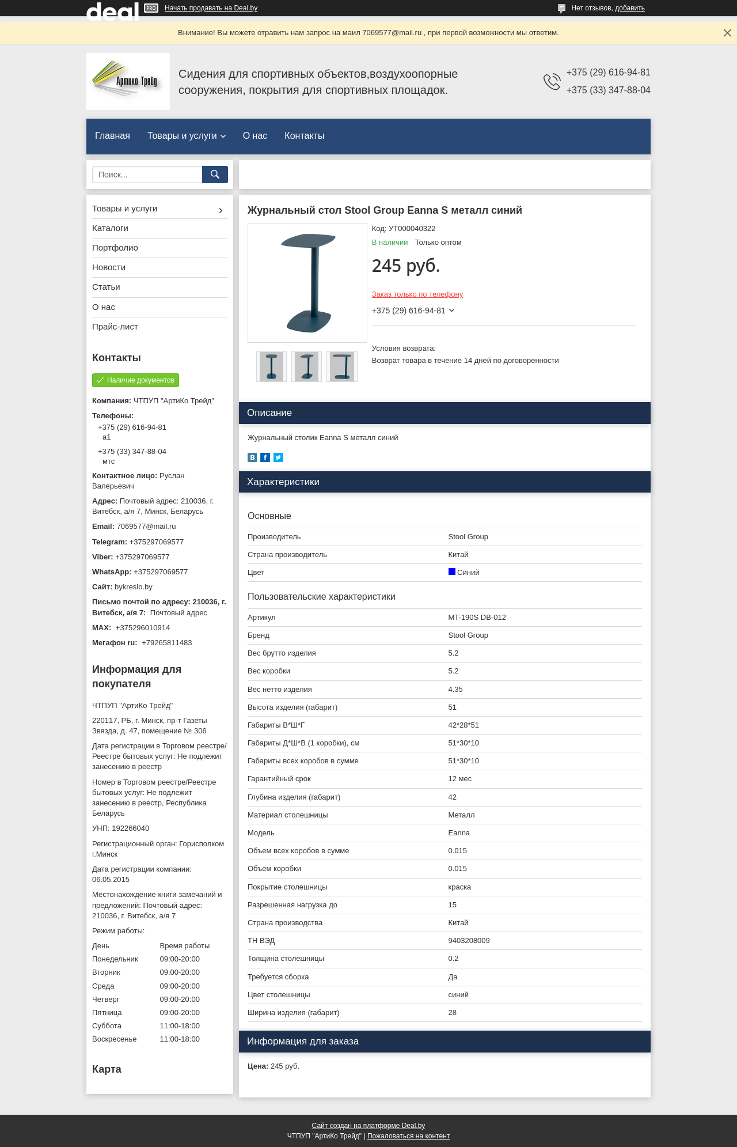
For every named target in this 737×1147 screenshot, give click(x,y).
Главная (112, 136)
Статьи (106, 287)
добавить (630, 8)
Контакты (304, 136)
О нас (255, 136)
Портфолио (115, 247)
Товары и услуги (182, 136)
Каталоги (110, 228)
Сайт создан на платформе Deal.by (369, 1126)
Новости (109, 267)
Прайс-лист (115, 326)
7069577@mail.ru (146, 526)
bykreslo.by (134, 586)
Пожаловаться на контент (408, 1136)
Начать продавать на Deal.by (211, 8)
